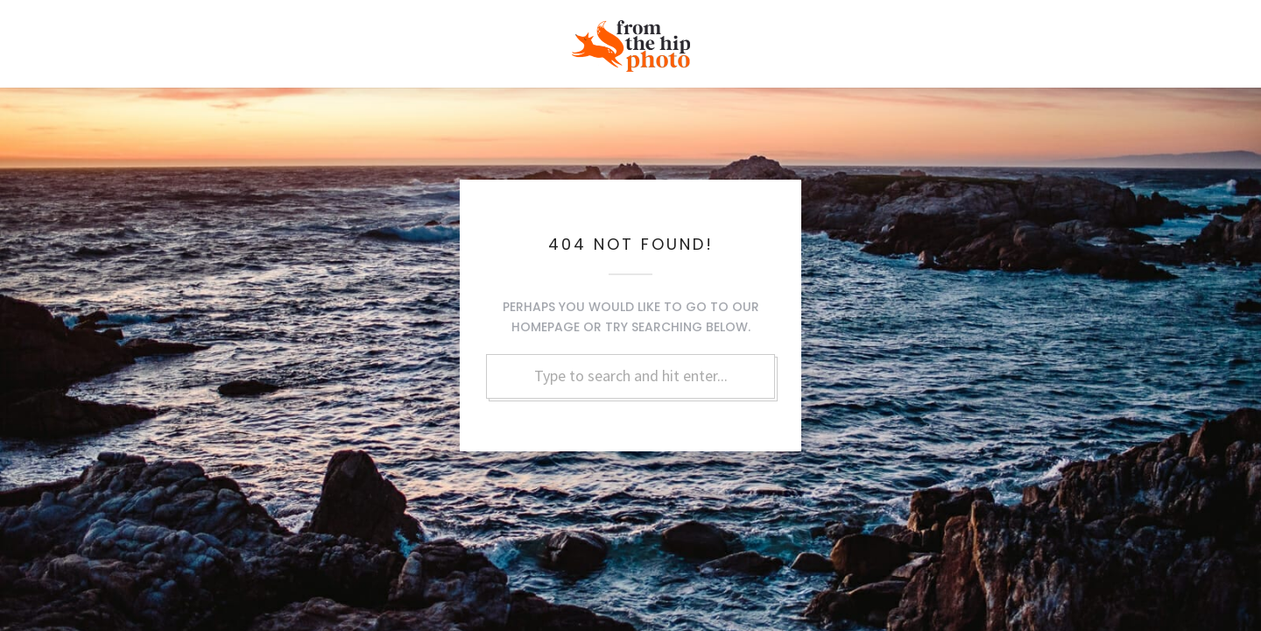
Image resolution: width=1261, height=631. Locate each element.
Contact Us (1107, 37)
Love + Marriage (263, 37)
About (962, 37)
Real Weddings (141, 37)
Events (788, 37)
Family (362, 37)
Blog (1027, 37)
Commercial (876, 37)
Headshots (447, 37)
